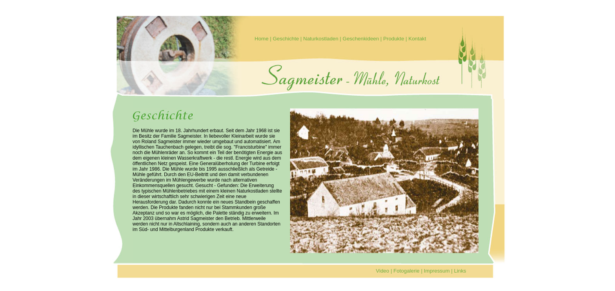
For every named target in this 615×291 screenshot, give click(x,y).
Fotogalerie (406, 271)
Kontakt (417, 39)
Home (262, 39)
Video (382, 271)
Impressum (437, 271)
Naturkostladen (320, 39)
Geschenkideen (361, 39)
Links (460, 271)
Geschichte (286, 39)
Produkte (393, 39)
